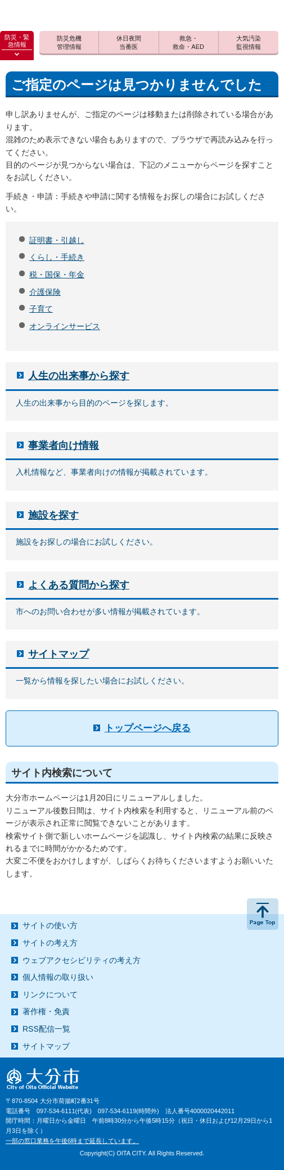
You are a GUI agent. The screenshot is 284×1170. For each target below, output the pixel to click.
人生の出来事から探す (78, 375)
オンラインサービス (64, 326)
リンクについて (50, 994)
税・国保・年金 (56, 274)
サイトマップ (58, 654)
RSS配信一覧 (46, 1028)
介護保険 (45, 291)
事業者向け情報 (63, 445)
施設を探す (53, 515)
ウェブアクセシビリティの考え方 (81, 960)
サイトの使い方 (50, 925)
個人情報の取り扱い (57, 977)
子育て (41, 308)
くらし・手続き (56, 257)
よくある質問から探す (78, 585)
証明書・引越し (56, 240)
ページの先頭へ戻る (262, 914)
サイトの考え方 (50, 942)
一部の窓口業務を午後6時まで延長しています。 (72, 1140)
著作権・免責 (46, 1011)
